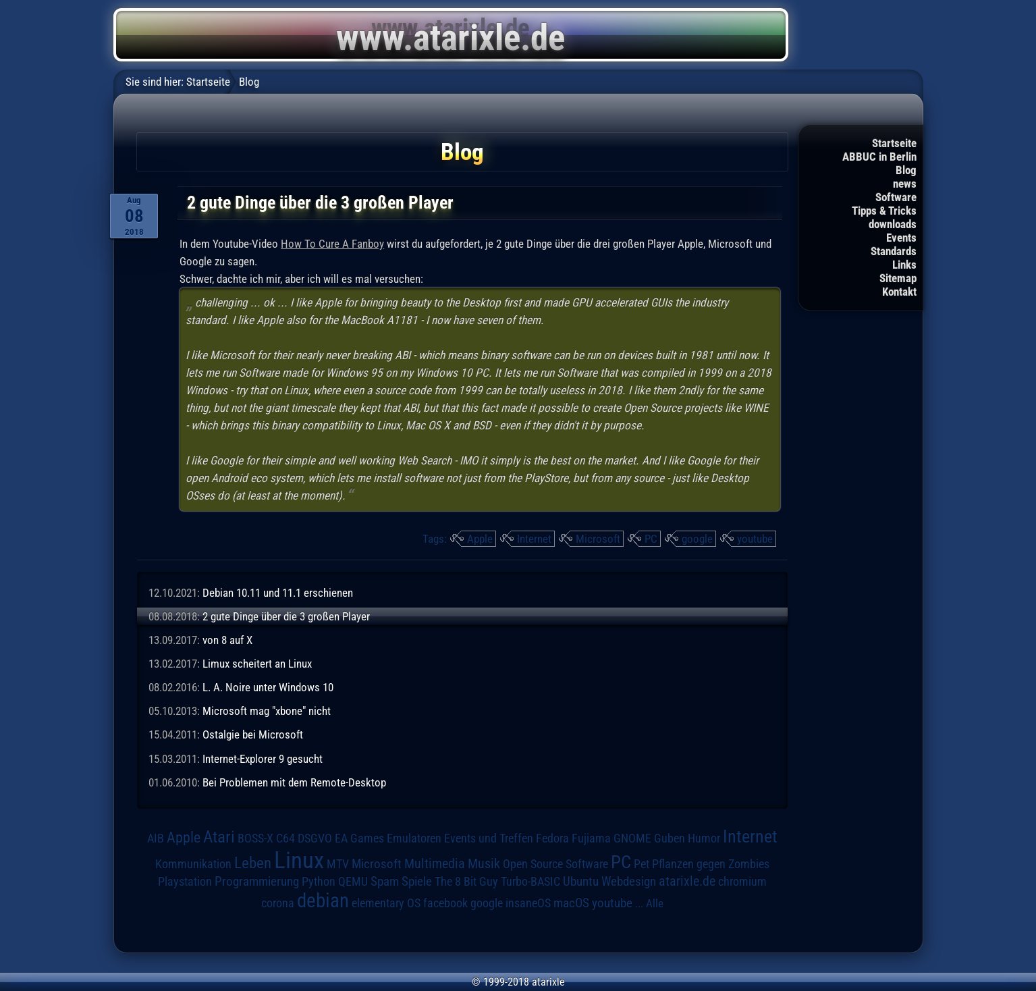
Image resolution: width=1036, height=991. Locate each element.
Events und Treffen (488, 838)
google (697, 538)
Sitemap (898, 278)
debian (323, 900)
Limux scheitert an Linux (257, 663)
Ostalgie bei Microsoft (252, 734)
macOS (571, 903)
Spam (385, 881)
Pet (641, 864)
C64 (285, 838)
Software (896, 197)
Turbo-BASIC (530, 881)
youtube (755, 538)
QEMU (353, 881)
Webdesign (628, 881)
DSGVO (315, 838)
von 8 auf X (227, 640)
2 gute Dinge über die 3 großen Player (286, 616)
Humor (704, 838)
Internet (534, 538)
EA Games (359, 838)
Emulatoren (414, 838)
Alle (654, 903)
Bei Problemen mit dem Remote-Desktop (294, 782)
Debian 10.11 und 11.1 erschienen (277, 592)
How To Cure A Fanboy (332, 243)
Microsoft (598, 538)
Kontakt (899, 291)
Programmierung (257, 881)
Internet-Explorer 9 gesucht (262, 759)
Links (904, 264)
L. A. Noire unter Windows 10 (267, 687)
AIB (155, 838)
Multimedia (434, 863)
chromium (742, 881)
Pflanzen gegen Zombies (710, 864)
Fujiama (591, 838)
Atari (219, 837)
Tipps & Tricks (884, 210)
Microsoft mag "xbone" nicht (266, 711)
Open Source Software (555, 864)
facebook (445, 903)
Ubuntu (581, 881)
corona (277, 903)
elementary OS (386, 903)
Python (318, 881)
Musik (484, 864)
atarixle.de (687, 881)
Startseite (894, 143)
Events (901, 237)
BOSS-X (255, 838)
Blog (906, 170)
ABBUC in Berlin (879, 156)
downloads (893, 224)
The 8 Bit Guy (466, 881)
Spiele (417, 881)
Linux (299, 860)
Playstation (185, 881)
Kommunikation (193, 864)
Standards (894, 251)
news (905, 183)
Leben (252, 863)
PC (651, 538)
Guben (669, 838)
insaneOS (528, 903)
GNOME (632, 838)
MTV (338, 864)
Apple (480, 538)
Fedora (552, 838)
